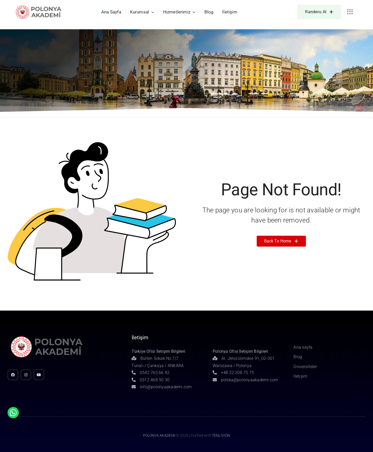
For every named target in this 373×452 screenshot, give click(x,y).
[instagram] (26, 375)
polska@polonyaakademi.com (245, 379)
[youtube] (39, 375)
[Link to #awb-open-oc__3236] (350, 12)
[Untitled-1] (38, 6)
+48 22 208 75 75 (233, 372)
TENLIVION (221, 435)
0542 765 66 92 (150, 372)
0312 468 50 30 (150, 379)
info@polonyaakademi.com (162, 386)
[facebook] (13, 375)
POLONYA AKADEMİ (159, 435)
